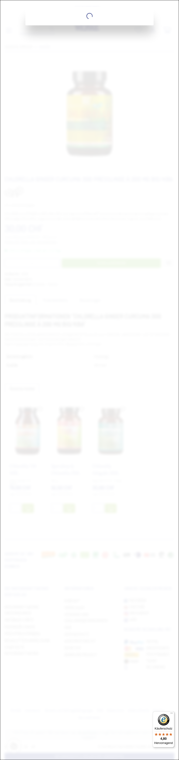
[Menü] (171, 714)
